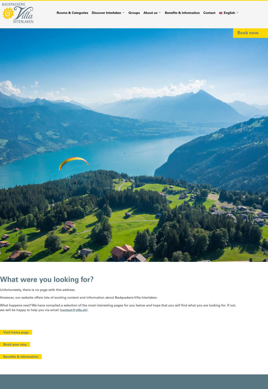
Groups (134, 13)
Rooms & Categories (72, 13)
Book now (247, 33)
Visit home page (16, 332)
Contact (209, 13)
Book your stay (15, 344)
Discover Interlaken (108, 13)
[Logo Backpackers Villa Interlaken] (17, 13)
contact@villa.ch (73, 310)
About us (152, 13)
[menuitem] (229, 13)
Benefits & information (182, 13)
